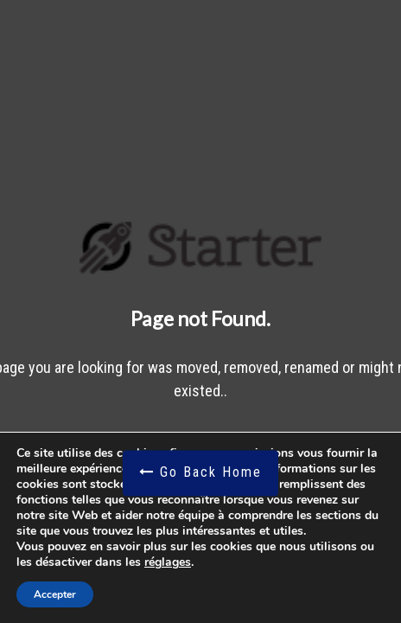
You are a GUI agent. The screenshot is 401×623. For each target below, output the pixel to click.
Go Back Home (200, 473)
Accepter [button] (55, 594)
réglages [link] (167, 562)
